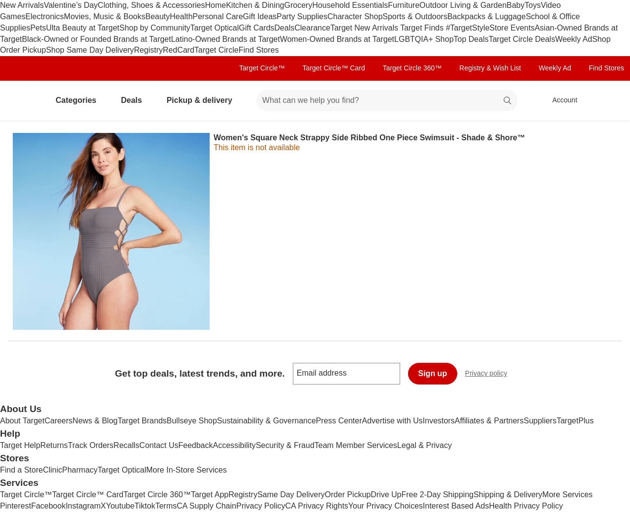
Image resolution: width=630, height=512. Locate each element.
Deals (284, 28)
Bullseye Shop (192, 420)
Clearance (312, 28)
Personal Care (217, 16)
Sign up (432, 373)
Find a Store (21, 470)
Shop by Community (155, 28)
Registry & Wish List (490, 68)
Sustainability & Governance (266, 420)
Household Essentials (350, 5)
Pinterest (15, 506)
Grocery (298, 5)
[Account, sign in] (560, 100)
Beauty (157, 16)
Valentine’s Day (71, 5)
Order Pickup (348, 494)
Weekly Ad (573, 39)
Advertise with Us (392, 420)
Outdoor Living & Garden (462, 5)
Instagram (82, 506)
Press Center (339, 420)
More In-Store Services (186, 470)
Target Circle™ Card (334, 68)
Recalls (126, 445)
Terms (166, 506)
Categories (80, 100)
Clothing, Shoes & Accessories (151, 5)
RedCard (178, 50)
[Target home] (21, 100)
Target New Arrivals (365, 28)
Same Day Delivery (291, 494)
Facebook (48, 506)
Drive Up (386, 494)
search (508, 101)
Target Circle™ (262, 68)
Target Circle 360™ (411, 68)
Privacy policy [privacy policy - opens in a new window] (490, 374)
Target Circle (216, 50)
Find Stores (259, 50)
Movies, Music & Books (104, 16)
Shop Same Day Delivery (90, 50)
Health (181, 16)
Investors (439, 420)
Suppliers (540, 420)
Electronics (45, 16)
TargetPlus (575, 420)
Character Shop (354, 16)
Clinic (52, 470)
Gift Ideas (260, 16)
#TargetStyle (468, 28)
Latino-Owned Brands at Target (225, 39)
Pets (38, 28)
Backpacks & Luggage (486, 16)
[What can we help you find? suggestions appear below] (386, 100)
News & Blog (95, 420)
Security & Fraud (285, 445)
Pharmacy (79, 470)
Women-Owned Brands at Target (337, 39)
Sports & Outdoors (414, 16)
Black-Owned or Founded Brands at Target (96, 39)
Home (215, 5)
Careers (58, 420)
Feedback (195, 445)
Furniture (403, 5)
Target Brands (142, 420)
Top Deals (471, 39)
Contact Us (158, 445)
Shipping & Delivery (507, 494)
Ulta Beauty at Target (82, 28)
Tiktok (144, 506)
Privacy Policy (260, 506)
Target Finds (422, 28)
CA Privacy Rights (316, 506)
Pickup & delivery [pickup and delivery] (203, 100)
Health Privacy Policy (526, 506)
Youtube (120, 506)
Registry (148, 50)
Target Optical (214, 28)
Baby (515, 5)
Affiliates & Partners (489, 420)
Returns (54, 445)
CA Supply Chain (206, 506)
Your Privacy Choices (385, 506)
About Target (22, 420)
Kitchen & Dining (255, 5)
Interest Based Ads (456, 506)
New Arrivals (22, 5)
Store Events (512, 28)
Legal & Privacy (424, 445)
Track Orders (91, 445)
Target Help (20, 445)
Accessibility (234, 445)
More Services (567, 494)
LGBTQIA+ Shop (424, 39)
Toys (533, 5)
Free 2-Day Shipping (437, 494)
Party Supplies (302, 16)
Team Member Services (356, 445)
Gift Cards (256, 28)
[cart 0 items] (609, 100)
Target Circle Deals (522, 39)
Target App (210, 494)
